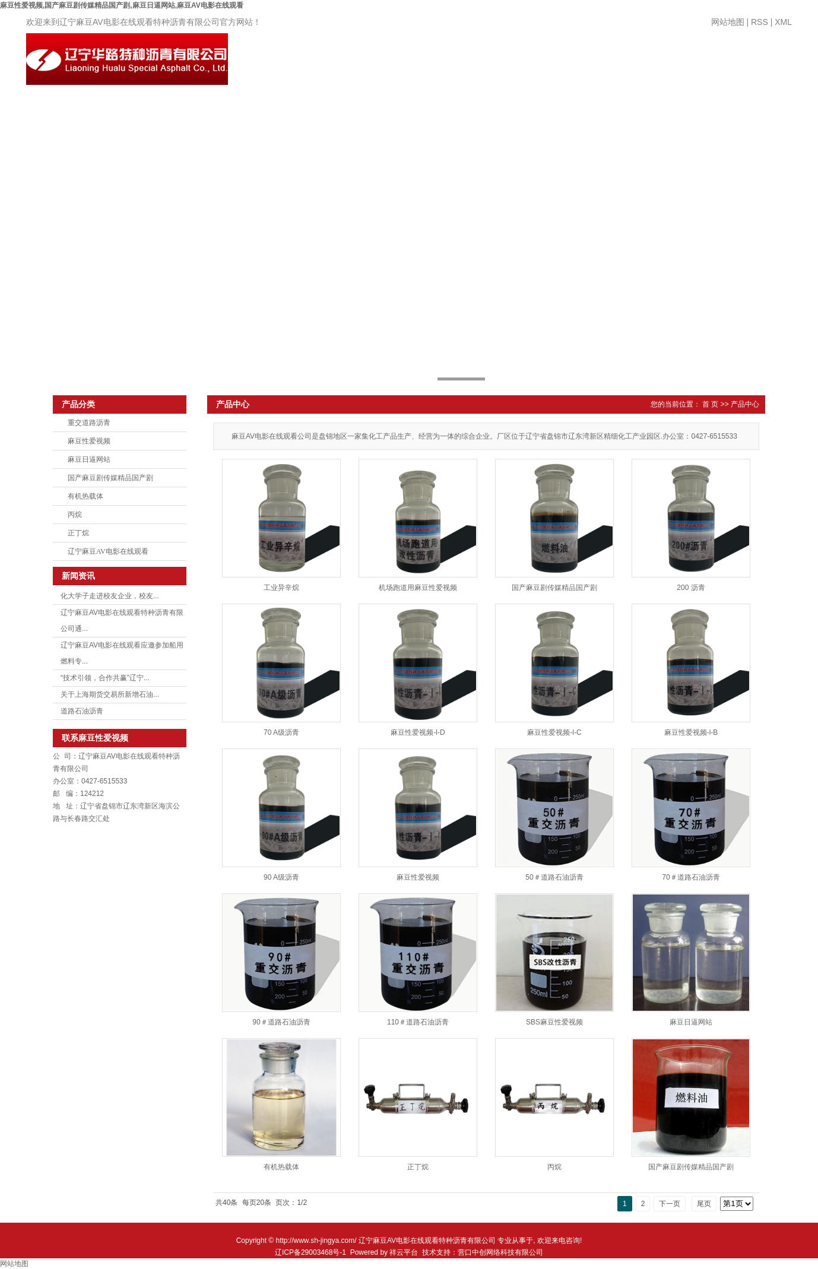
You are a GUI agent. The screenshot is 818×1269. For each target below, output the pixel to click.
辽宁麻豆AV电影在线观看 (108, 551)
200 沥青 (691, 587)
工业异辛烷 (281, 587)
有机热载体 (85, 496)
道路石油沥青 (82, 711)
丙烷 (75, 514)
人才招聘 (636, 63)
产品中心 (437, 63)
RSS (759, 22)
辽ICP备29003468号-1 (310, 1252)
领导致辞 (702, 63)
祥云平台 (403, 1252)
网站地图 (727, 22)
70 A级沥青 (281, 732)
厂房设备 (569, 63)
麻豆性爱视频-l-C (554, 732)
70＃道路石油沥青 (690, 877)
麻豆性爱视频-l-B (691, 732)
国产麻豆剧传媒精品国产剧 (110, 478)
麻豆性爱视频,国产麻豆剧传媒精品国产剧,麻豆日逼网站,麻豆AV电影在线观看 (121, 5)
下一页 (669, 1204)
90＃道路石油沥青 (281, 1022)
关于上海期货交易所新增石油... (110, 694)
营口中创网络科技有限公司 (500, 1252)
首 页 (710, 404)
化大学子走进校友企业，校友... (110, 596)
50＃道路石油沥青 (554, 877)
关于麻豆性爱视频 (370, 75)
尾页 (704, 1204)
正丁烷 (78, 533)
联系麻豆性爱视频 (769, 75)
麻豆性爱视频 (89, 441)
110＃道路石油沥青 (418, 1022)
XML (783, 22)
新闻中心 (503, 63)
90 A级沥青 (281, 877)
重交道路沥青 (89, 422)
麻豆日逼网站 (89, 459)
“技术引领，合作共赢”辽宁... (105, 678)
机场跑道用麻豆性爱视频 (418, 587)
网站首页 (304, 63)
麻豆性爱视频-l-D (418, 732)
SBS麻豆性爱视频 (554, 1022)
